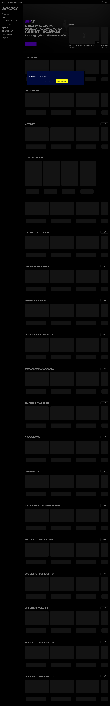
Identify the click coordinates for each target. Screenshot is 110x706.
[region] (56, 78)
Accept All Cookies (61, 81)
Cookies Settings (49, 81)
